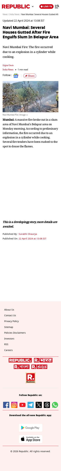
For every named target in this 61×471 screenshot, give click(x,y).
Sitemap (8, 327)
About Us (9, 310)
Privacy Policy (11, 321)
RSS (6, 344)
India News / (15, 14)
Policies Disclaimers (15, 333)
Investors (9, 338)
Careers (8, 350)
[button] (29, 76)
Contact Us (10, 315)
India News (8, 69)
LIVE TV (46, 6)
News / (6, 14)
